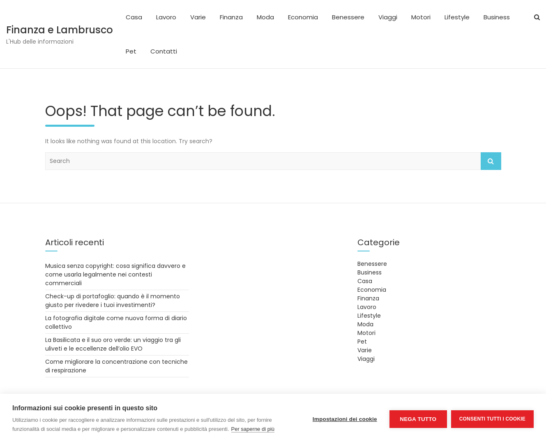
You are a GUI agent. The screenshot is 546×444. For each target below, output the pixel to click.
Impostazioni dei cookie (345, 419)
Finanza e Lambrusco (59, 30)
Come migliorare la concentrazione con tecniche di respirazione (116, 366)
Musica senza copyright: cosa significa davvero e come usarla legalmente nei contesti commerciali (115, 274)
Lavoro (166, 17)
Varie (198, 17)
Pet (131, 51)
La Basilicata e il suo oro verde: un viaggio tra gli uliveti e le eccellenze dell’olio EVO (113, 344)
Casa (134, 17)
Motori (421, 17)
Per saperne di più (253, 429)
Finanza (231, 17)
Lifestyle (457, 17)
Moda (265, 17)
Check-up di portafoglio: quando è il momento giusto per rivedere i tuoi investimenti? (112, 300)
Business (497, 17)
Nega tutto (418, 419)
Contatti (163, 51)
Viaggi (387, 17)
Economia (303, 17)
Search (491, 161)
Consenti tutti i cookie (492, 419)
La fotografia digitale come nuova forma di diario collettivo (116, 322)
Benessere (348, 17)
